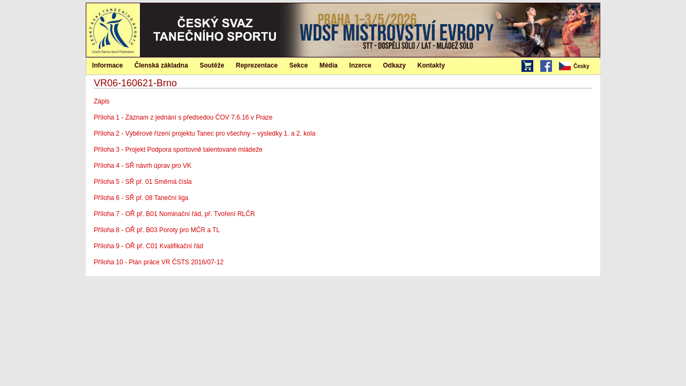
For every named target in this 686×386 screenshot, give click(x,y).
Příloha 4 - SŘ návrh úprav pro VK (142, 165)
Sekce (298, 65)
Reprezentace (257, 65)
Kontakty (431, 65)
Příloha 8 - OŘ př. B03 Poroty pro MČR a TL (157, 230)
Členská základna (161, 65)
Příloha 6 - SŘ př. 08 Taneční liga (141, 198)
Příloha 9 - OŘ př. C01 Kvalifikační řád (148, 246)
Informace (107, 65)
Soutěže (211, 65)
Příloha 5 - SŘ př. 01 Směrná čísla (143, 181)
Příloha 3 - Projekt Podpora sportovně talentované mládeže (178, 149)
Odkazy (394, 65)
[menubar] (578, 66)
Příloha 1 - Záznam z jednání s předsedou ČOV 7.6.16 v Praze (183, 117)
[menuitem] (578, 66)
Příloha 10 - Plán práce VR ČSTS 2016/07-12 (160, 262)
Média (328, 65)
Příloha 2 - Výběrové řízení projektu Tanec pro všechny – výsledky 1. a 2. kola (204, 133)
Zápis (101, 101)
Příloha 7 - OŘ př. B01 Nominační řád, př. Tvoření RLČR (174, 214)
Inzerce (360, 65)
